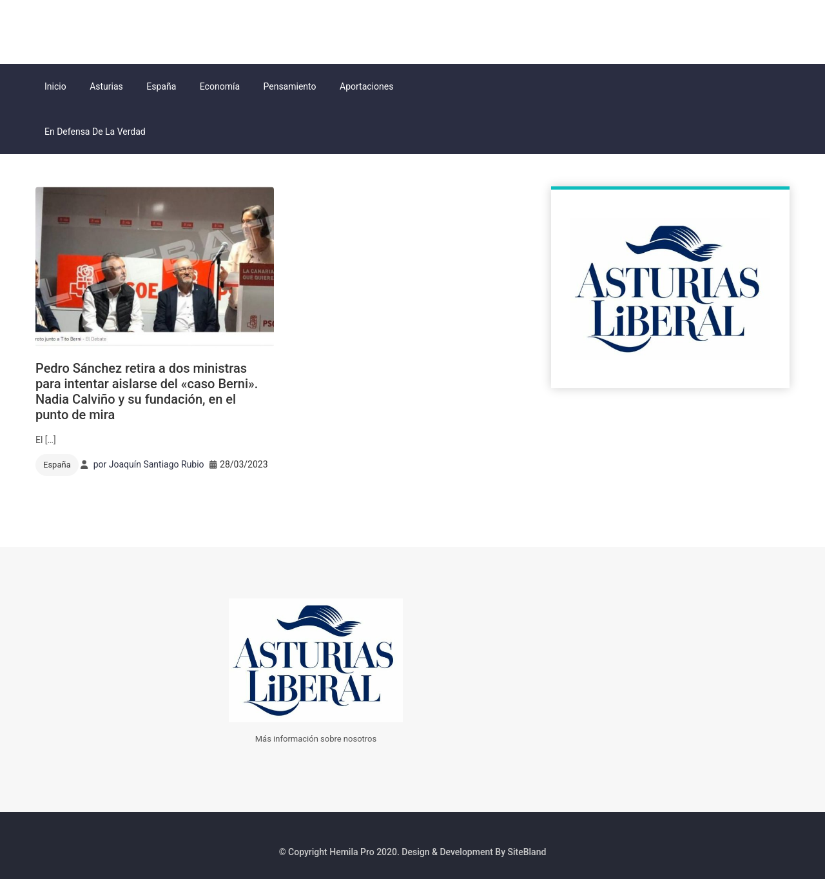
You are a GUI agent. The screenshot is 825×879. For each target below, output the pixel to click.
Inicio (55, 86)
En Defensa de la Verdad (95, 131)
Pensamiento (290, 86)
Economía (220, 86)
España (161, 86)
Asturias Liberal (102, 30)
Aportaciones (366, 86)
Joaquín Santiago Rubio (156, 464)
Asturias (106, 86)
